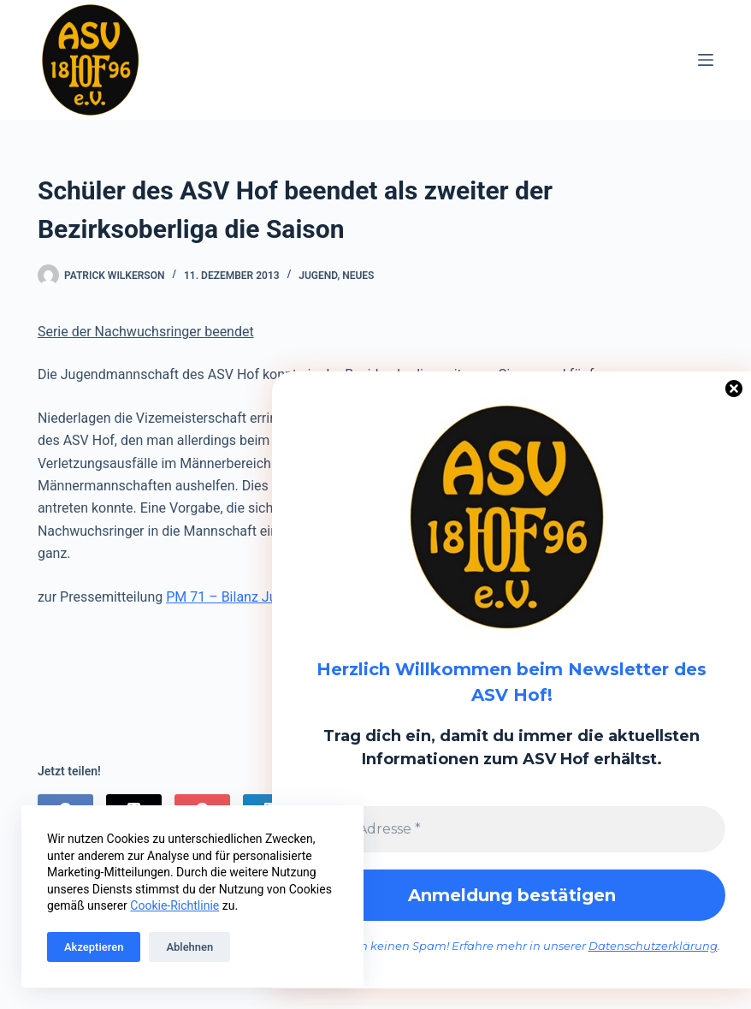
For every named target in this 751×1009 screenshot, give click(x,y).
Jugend (318, 276)
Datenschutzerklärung (653, 946)
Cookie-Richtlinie (174, 905)
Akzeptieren (93, 947)
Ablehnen (189, 947)
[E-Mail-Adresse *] (511, 829)
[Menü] (705, 60)
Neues (358, 276)
